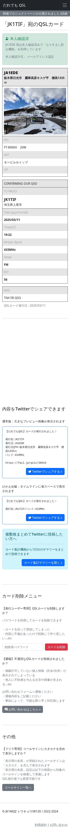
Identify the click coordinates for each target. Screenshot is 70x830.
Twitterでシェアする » (45, 471)
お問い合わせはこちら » (23, 709)
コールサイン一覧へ (18, 787)
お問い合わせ (59, 825)
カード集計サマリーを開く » (43, 563)
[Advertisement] (35, 362)
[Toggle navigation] (65, 5)
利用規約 (41, 825)
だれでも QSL (14, 5)
